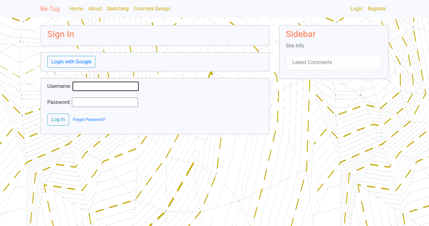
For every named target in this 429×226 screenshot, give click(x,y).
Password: (59, 102)
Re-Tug (50, 9)
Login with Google (71, 62)
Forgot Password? (89, 119)
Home (76, 9)
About (95, 9)
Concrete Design (152, 9)
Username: (59, 86)
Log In (58, 119)
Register (377, 9)
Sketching (118, 9)
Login (356, 9)
